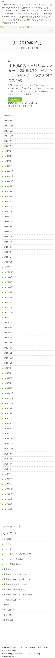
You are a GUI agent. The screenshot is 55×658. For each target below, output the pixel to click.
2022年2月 (8, 302)
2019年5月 (8, 423)
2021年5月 (8, 338)
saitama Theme (31, 653)
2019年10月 (9, 403)
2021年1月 (8, 348)
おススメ (7, 544)
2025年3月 (8, 161)
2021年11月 (9, 317)
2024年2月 (8, 201)
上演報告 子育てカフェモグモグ (18, 594)
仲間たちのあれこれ (12, 600)
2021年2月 (8, 343)
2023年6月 (8, 237)
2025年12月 (9, 126)
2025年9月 (8, 141)
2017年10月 (9, 489)
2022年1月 (8, 307)
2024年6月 (8, 196)
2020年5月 (8, 388)
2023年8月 (8, 227)
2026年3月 (8, 121)
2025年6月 (8, 151)
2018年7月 (8, 459)
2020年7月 (8, 378)
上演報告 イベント (11, 569)
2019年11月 (9, 398)
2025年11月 (9, 131)
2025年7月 (8, 146)
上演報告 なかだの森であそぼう (17, 574)
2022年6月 (8, 287)
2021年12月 (9, 312)
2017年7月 (8, 494)
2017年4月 (8, 509)
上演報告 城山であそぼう (15, 589)
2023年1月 (8, 257)
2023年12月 (9, 211)
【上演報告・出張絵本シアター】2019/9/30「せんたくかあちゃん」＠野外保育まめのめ (30, 72)
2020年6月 (8, 383)
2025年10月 (9, 136)
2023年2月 (8, 252)
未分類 (6, 604)
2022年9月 (8, 277)
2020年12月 (9, 353)
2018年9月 (8, 454)
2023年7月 (8, 232)
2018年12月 (9, 439)
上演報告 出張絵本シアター (22, 106)
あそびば (7, 539)
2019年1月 (8, 433)
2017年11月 (9, 484)
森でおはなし (9, 610)
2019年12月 (9, 393)
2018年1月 (8, 474)
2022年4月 (8, 297)
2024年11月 (9, 176)
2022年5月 (8, 292)
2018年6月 (8, 464)
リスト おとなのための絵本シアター (19, 554)
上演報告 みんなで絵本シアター (18, 579)
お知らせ (7, 549)
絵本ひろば (8, 620)
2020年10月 (9, 363)
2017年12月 (9, 479)
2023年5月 (8, 242)
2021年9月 (8, 328)
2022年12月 (9, 262)
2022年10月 (9, 272)
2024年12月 (9, 171)
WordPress (17, 653)
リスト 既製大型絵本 (12, 564)
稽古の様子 (8, 615)
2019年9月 (8, 408)
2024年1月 (8, 206)
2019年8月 (8, 413)
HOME (22, 48)
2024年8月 (8, 191)
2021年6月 (8, 333)
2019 (30, 48)
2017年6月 (8, 499)
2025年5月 (8, 156)
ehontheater (32, 103)
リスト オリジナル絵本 (13, 559)
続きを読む (15, 99)
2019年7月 (8, 418)
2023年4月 (8, 247)
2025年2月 (8, 166)
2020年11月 (9, 358)
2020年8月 (8, 373)
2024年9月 (8, 186)
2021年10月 (9, 323)
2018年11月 (9, 444)
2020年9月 (8, 368)
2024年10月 (9, 181)
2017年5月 (8, 504)
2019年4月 (8, 429)
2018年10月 (9, 449)
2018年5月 (8, 469)
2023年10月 (9, 222)
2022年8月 (8, 282)
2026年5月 (8, 116)
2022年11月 (9, 267)
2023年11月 (9, 217)
